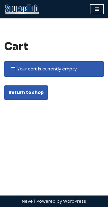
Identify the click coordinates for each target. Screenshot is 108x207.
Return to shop (26, 92)
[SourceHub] (21, 9)
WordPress (74, 201)
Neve (27, 201)
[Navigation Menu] (97, 9)
